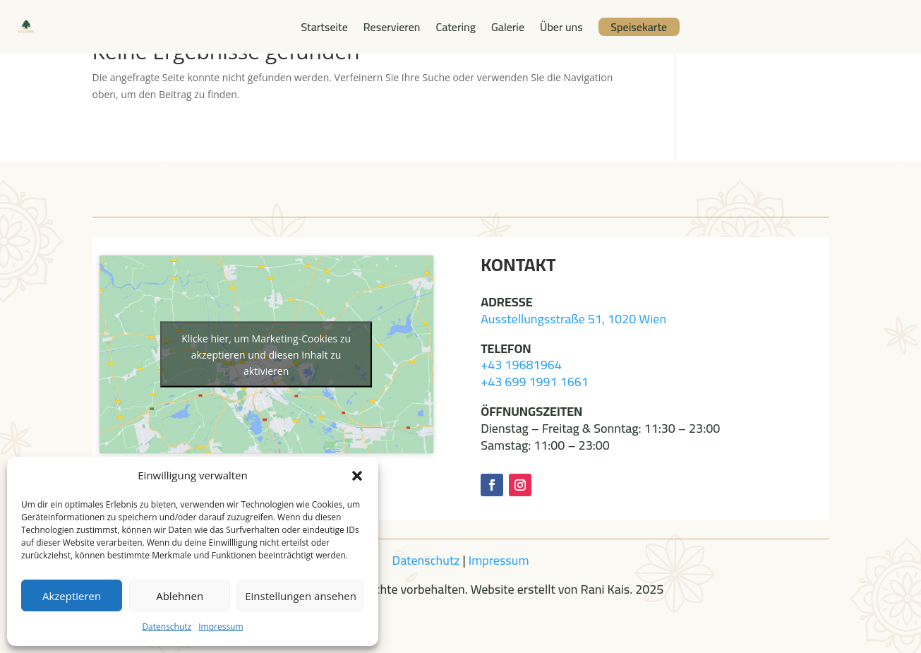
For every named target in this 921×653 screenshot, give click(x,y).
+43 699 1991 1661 (535, 381)
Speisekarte (638, 27)
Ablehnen (179, 596)
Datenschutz (166, 627)
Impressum (220, 627)
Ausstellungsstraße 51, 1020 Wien (573, 318)
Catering (456, 26)
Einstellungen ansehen (300, 596)
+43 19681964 (521, 364)
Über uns (561, 26)
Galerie (507, 26)
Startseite (324, 26)
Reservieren (392, 26)
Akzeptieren (71, 596)
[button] (357, 476)
